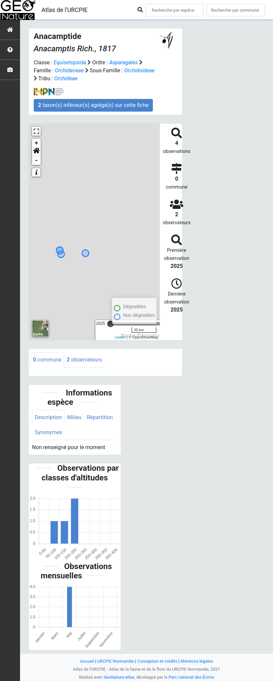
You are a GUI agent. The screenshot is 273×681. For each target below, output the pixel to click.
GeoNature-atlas (118, 677)
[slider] (110, 324)
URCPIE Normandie (115, 661)
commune (47, 359)
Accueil (87, 661)
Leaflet (120, 337)
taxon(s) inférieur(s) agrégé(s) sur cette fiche (93, 105)
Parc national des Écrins (191, 677)
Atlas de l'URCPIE (64, 9)
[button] (36, 152)
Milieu (74, 417)
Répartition (100, 417)
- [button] (36, 161)
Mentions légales (197, 661)
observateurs (84, 359)
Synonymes (48, 432)
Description (48, 417)
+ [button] (36, 143)
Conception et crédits (157, 661)
